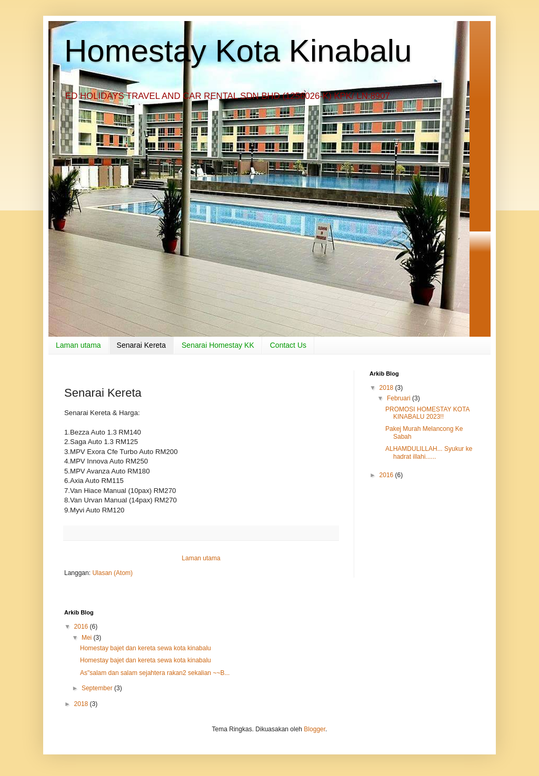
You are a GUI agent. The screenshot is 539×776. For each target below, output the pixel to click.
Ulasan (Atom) (112, 573)
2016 (387, 475)
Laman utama (78, 345)
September (98, 688)
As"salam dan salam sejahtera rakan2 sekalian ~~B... (154, 673)
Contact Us (288, 345)
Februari (399, 398)
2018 (387, 387)
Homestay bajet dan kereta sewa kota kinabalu (145, 648)
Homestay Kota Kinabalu (238, 50)
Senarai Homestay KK (218, 345)
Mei (88, 637)
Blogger (314, 729)
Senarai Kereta (141, 345)
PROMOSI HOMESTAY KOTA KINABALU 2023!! (427, 413)
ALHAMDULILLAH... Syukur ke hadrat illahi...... (428, 452)
